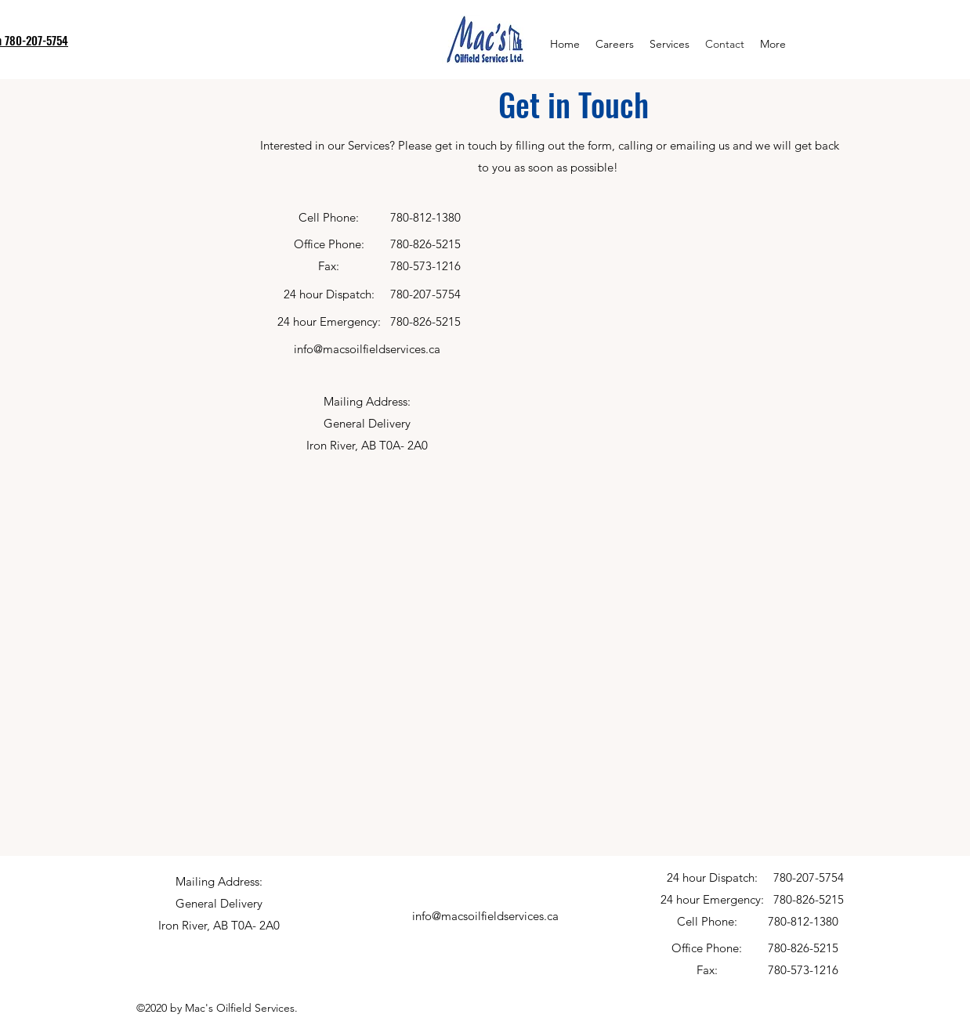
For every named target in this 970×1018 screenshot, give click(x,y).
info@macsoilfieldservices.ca (367, 348)
